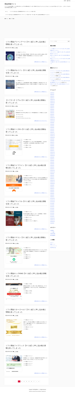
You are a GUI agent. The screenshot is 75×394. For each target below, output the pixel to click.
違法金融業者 (52, 235)
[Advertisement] (37, 29)
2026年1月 (52, 97)
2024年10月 (52, 120)
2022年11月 (52, 153)
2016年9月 (52, 223)
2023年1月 (52, 150)
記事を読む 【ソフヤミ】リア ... (40, 120)
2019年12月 (52, 180)
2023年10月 (52, 137)
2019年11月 (52, 181)
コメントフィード (53, 245)
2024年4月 (52, 129)
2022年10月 (52, 155)
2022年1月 (52, 168)
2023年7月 (52, 142)
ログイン (52, 242)
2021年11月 (52, 172)
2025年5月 (52, 111)
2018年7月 (52, 188)
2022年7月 (52, 158)
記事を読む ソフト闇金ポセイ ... (40, 91)
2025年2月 (52, 114)
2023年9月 (52, 139)
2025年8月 (52, 106)
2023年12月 (52, 134)
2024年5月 (52, 127)
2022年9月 (52, 157)
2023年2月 (52, 148)
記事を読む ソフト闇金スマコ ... (40, 264)
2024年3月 (52, 130)
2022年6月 (52, 160)
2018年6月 (52, 190)
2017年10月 (52, 201)
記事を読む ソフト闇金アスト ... (40, 228)
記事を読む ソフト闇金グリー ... (40, 61)
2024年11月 (52, 119)
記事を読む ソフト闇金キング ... (40, 301)
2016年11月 (52, 219)
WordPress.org (53, 247)
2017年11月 (52, 200)
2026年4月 (52, 92)
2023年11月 (52, 135)
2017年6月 (52, 208)
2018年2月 (52, 195)
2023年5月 (52, 145)
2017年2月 (52, 214)
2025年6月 (52, 109)
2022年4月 (52, 163)
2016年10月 (52, 221)
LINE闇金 (52, 230)
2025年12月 (52, 99)
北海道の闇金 (52, 233)
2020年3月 (52, 175)
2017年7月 (52, 206)
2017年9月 (52, 203)
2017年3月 (52, 213)
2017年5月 (52, 209)
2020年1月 (52, 178)
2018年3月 (52, 193)
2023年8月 (52, 140)
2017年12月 (52, 198)
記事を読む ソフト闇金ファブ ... (40, 373)
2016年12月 (52, 218)
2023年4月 (52, 147)
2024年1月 (52, 132)
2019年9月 (52, 185)
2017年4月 (52, 211)
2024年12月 (52, 117)
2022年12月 (52, 152)
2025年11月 (52, 101)
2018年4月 (52, 191)
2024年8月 (52, 124)
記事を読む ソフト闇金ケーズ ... (40, 156)
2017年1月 (52, 216)
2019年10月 (52, 183)
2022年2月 (52, 167)
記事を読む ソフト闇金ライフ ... (40, 192)
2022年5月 (52, 162)
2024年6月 (52, 125)
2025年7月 (52, 107)
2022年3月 (52, 165)
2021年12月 (52, 170)
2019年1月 (52, 186)
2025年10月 (52, 102)
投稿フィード (52, 244)
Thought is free (43, 391)
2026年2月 (52, 96)
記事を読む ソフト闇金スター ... (40, 337)
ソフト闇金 (16, 47)
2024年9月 (52, 122)
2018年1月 (52, 196)
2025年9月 (52, 104)
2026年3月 (52, 94)
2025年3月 (52, 112)
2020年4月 (52, 173)
